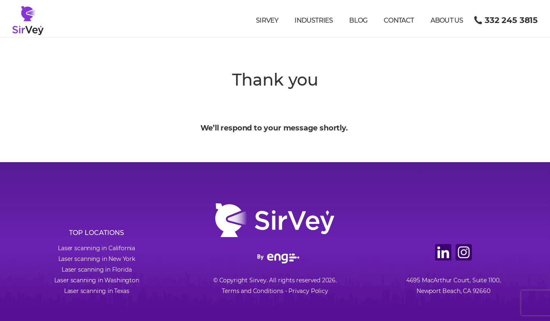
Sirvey (267, 20)
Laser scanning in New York (96, 259)
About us (446, 20)
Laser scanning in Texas (96, 291)
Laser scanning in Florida (97, 269)
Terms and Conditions (252, 291)
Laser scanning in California (96, 248)
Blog (358, 20)
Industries (314, 20)
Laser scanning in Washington (96, 280)
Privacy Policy (308, 291)
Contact (399, 20)
